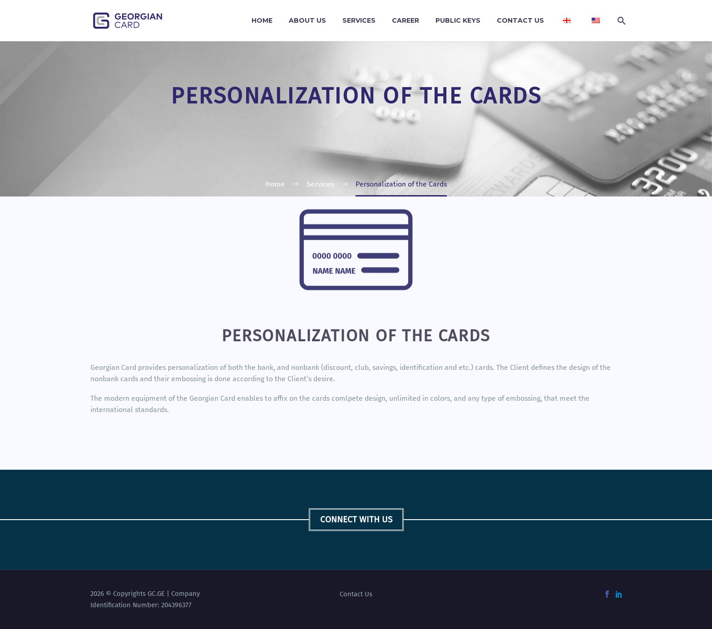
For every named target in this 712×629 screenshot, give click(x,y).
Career (405, 20)
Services (359, 20)
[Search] (620, 20)
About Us (307, 20)
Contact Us (520, 20)
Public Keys (457, 20)
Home (262, 20)
